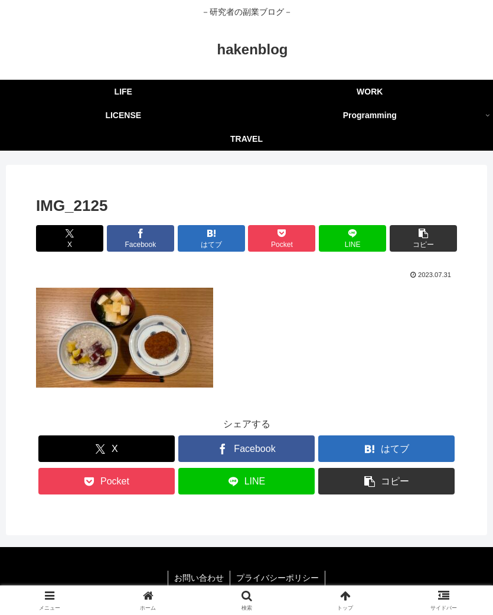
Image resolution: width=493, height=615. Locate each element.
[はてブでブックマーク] (211, 238)
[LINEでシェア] (352, 238)
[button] (423, 238)
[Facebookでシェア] (140, 238)
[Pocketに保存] (281, 238)
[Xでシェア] (69, 238)
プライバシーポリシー (277, 578)
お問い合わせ (199, 578)
